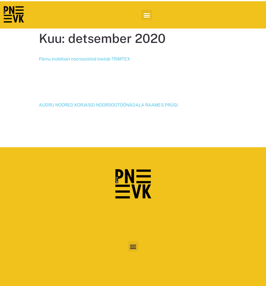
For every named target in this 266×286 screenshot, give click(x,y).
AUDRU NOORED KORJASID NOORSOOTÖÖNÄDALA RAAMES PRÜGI (108, 104)
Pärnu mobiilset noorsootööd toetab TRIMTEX (84, 58)
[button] (146, 15)
